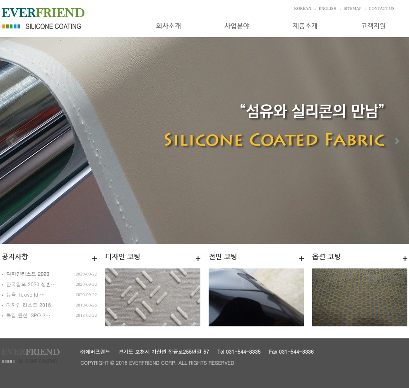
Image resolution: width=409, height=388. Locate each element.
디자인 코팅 (122, 256)
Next (396, 151)
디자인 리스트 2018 (28, 304)
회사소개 (168, 26)
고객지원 (373, 26)
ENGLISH (328, 8)
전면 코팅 (223, 256)
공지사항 (15, 256)
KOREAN (302, 8)
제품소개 (305, 26)
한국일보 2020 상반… (31, 283)
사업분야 (236, 26)
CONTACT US (382, 8)
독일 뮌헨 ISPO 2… (28, 315)
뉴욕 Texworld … (25, 294)
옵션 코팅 (326, 256)
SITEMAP (352, 8)
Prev (12, 151)
